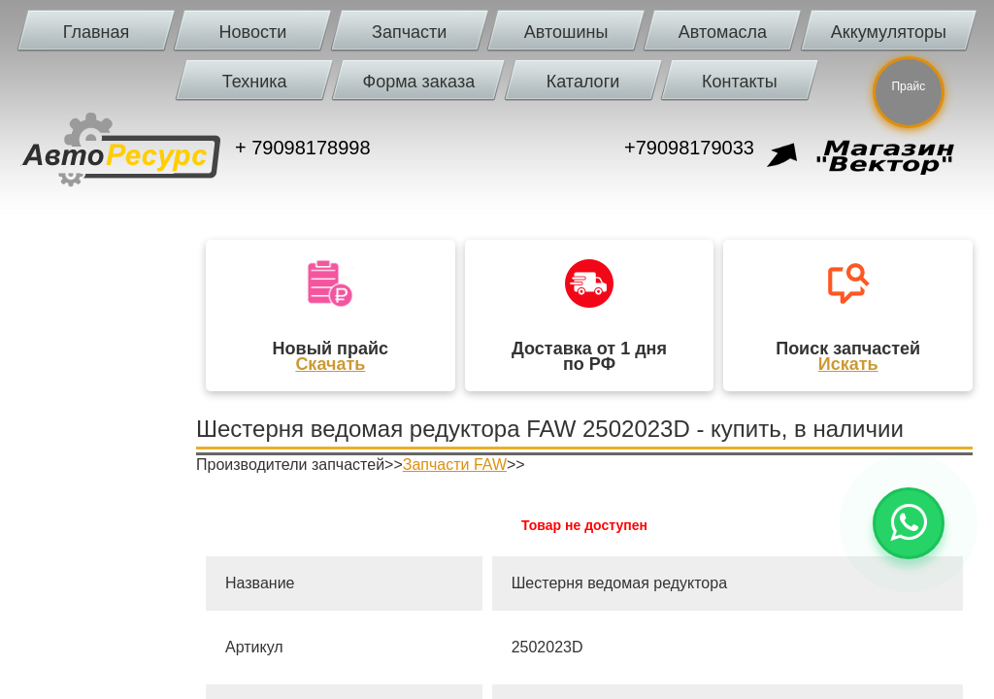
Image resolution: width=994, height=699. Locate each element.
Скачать (330, 364)
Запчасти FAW (455, 464)
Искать (848, 364)
